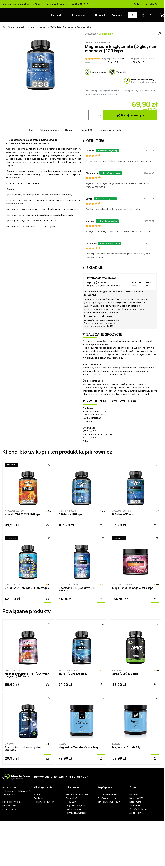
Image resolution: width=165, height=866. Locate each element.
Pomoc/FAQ (70, 798)
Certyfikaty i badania (138, 809)
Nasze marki (134, 802)
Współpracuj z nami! (106, 794)
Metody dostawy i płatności (78, 794)
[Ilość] (94, 115)
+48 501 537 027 (79, 4)
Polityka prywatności (75, 813)
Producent (38, 798)
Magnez (40, 27)
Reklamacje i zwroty (42, 802)
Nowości (98, 15)
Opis (30, 130)
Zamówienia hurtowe (106, 798)
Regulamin (70, 802)
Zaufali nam (133, 805)
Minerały (30, 27)
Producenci (77, 15)
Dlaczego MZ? (135, 798)
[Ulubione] (48, 465)
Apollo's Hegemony (96, 42)
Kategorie (55, 15)
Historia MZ (133, 794)
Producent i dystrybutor (109, 130)
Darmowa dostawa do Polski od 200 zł (20, 4)
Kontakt (136, 4)
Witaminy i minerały (15, 27)
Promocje (116, 15)
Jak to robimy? (135, 813)
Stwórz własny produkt (107, 802)
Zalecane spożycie (48, 130)
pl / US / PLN (152, 4)
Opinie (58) (85, 130)
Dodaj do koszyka (129, 115)
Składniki (68, 130)
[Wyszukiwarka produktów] (131, 15)
